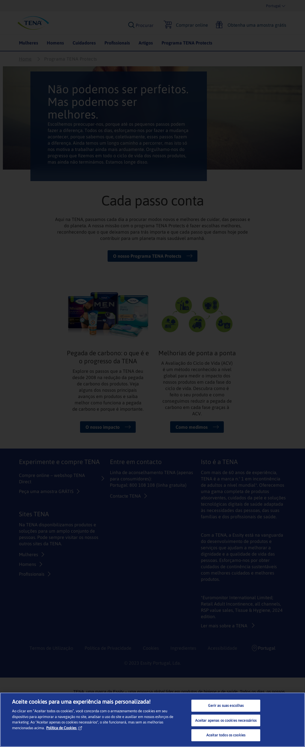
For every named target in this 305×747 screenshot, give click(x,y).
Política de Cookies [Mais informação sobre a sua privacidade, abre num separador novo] (64, 728)
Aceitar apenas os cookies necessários (226, 720)
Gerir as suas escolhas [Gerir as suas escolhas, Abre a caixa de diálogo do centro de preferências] (226, 705)
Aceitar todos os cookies (225, 735)
